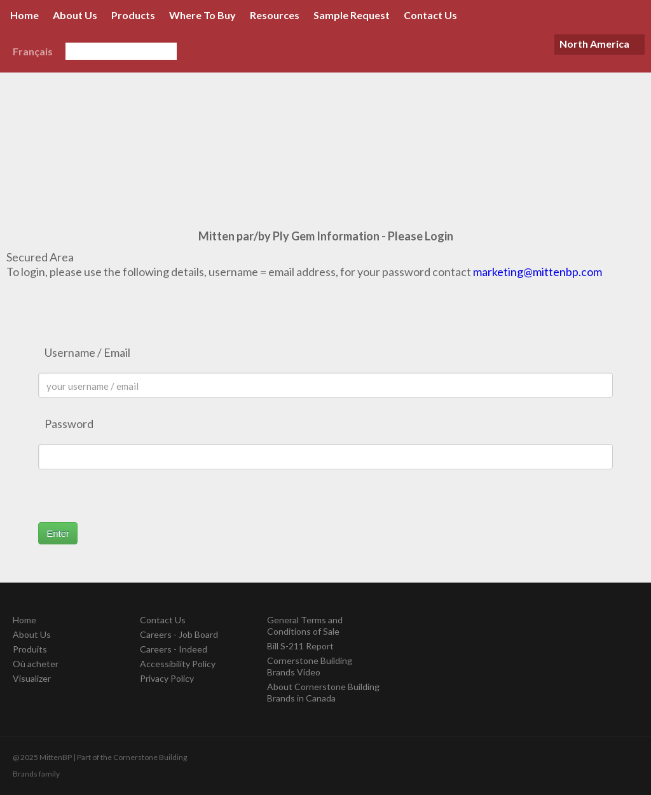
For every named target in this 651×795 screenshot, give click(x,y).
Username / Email (87, 352)
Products (133, 15)
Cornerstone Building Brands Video (309, 666)
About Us (75, 15)
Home (24, 15)
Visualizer (32, 678)
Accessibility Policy (178, 663)
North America (594, 44)
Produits (30, 649)
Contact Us (430, 15)
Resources (274, 15)
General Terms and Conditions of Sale (305, 625)
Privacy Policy (167, 678)
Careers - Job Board (179, 634)
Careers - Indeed (173, 649)
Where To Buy (202, 15)
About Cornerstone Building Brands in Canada (323, 692)
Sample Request (351, 15)
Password (69, 424)
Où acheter (35, 663)
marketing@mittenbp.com (537, 272)
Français (33, 51)
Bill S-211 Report (300, 645)
